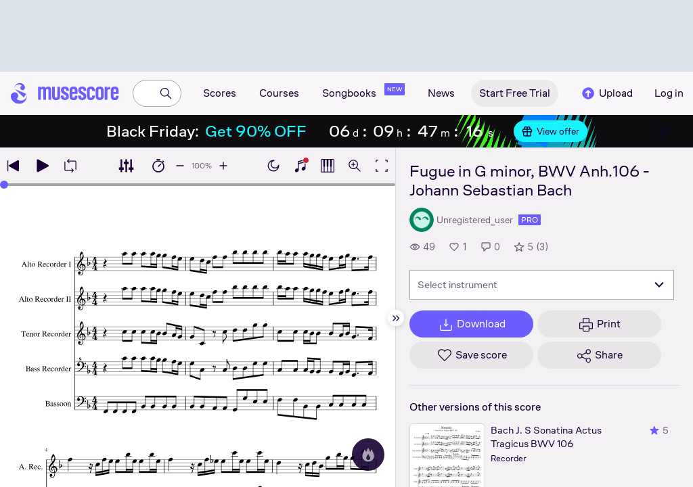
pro (529, 220)
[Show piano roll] (327, 165)
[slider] (4, 185)
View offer (550, 131)
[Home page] (65, 93)
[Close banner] (663, 131)
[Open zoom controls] (354, 165)
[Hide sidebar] (396, 318)
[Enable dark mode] (273, 165)
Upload (606, 93)
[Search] (166, 93)
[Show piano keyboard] (300, 165)
